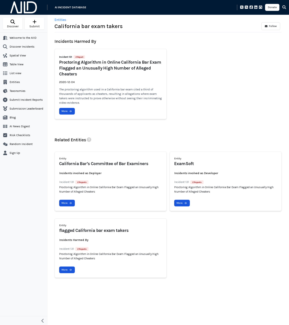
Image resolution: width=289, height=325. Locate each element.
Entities (60, 20)
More (66, 111)
